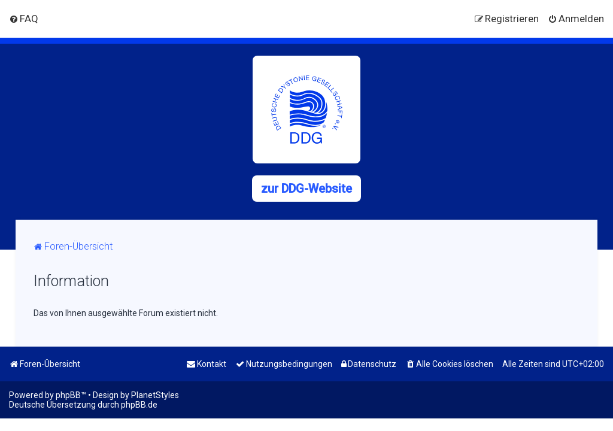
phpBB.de (139, 404)
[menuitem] (23, 18)
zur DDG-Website (306, 188)
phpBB (68, 395)
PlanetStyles (155, 395)
